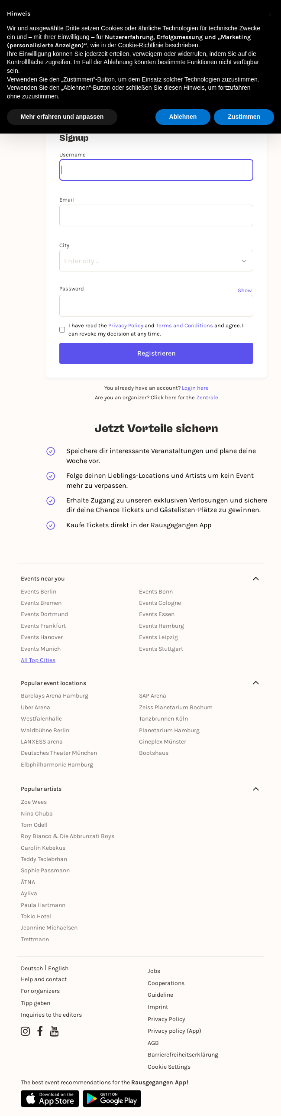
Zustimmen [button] (244, 116)
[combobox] (64, 261)
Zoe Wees (34, 802)
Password (71, 288)
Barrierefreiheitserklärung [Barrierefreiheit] (176, 1054)
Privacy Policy (125, 325)
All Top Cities (38, 660)
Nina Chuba (37, 813)
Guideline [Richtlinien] (160, 995)
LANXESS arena (42, 741)
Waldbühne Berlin (45, 730)
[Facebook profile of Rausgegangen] (40, 1032)
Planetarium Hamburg (169, 730)
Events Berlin (38, 591)
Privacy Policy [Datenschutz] (166, 1019)
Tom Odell (34, 825)
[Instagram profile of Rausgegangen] (25, 1032)
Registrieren (156, 353)
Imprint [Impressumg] (158, 1007)
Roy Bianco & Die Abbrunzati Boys (67, 836)
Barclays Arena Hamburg (54, 695)
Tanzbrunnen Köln (163, 718)
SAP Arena (152, 695)
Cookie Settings (169, 1066)
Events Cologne (160, 603)
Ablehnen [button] (183, 116)
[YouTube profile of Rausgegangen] (54, 1032)
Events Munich (41, 649)
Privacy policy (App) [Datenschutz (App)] (174, 1030)
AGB (153, 1043)
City (64, 245)
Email (66, 199)
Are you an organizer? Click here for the (156, 397)
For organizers (40, 991)
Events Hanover (42, 637)
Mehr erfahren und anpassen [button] (62, 116)
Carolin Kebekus (43, 848)
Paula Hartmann (43, 905)
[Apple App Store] (50, 1098)
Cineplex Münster (162, 741)
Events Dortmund (44, 614)
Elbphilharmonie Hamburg (57, 764)
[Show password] (245, 290)
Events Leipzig (158, 637)
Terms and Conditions (184, 325)
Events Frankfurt (43, 626)
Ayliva (29, 893)
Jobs (154, 971)
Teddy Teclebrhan (44, 859)
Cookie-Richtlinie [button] (141, 45)
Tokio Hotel (36, 916)
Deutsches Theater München (59, 753)
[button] (270, 14)
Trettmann (35, 939)
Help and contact (44, 979)
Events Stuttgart (161, 649)
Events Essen (156, 614)
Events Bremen (41, 603)
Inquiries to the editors (51, 1014)
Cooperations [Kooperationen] (166, 983)
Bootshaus (153, 753)
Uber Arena (35, 707)
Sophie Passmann (45, 870)
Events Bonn (156, 591)
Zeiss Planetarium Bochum (176, 707)
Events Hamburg (161, 626)
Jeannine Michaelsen (49, 927)
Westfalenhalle (41, 718)
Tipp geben (35, 1003)
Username (72, 154)
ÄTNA (28, 882)
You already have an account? (156, 388)
